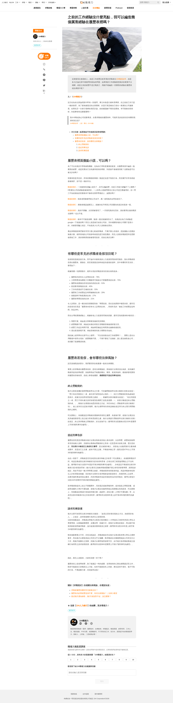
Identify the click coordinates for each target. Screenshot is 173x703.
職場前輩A (72, 187)
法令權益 (96, 8)
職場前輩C (72, 205)
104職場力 (42, 36)
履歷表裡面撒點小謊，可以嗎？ (87, 135)
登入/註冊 (165, 2)
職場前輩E (72, 219)
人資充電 (84, 8)
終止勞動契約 (83, 144)
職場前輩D (72, 210)
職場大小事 (60, 8)
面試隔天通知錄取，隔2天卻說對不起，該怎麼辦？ (91, 596)
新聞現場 (107, 8)
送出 (102, 681)
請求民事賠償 (83, 150)
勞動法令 (38, 31)
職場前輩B (72, 199)
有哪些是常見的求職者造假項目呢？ (89, 138)
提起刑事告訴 (83, 147)
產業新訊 (37, 8)
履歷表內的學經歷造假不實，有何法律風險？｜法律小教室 (94, 593)
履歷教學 (37, 45)
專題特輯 (73, 8)
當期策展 (130, 8)
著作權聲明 (98, 694)
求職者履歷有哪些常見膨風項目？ (84, 590)
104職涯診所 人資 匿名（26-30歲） (82, 123)
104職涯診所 (121, 79)
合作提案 (86, 694)
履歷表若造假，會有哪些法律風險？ (89, 141)
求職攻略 (48, 8)
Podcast (119, 8)
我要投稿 (74, 694)
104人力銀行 (81, 605)
